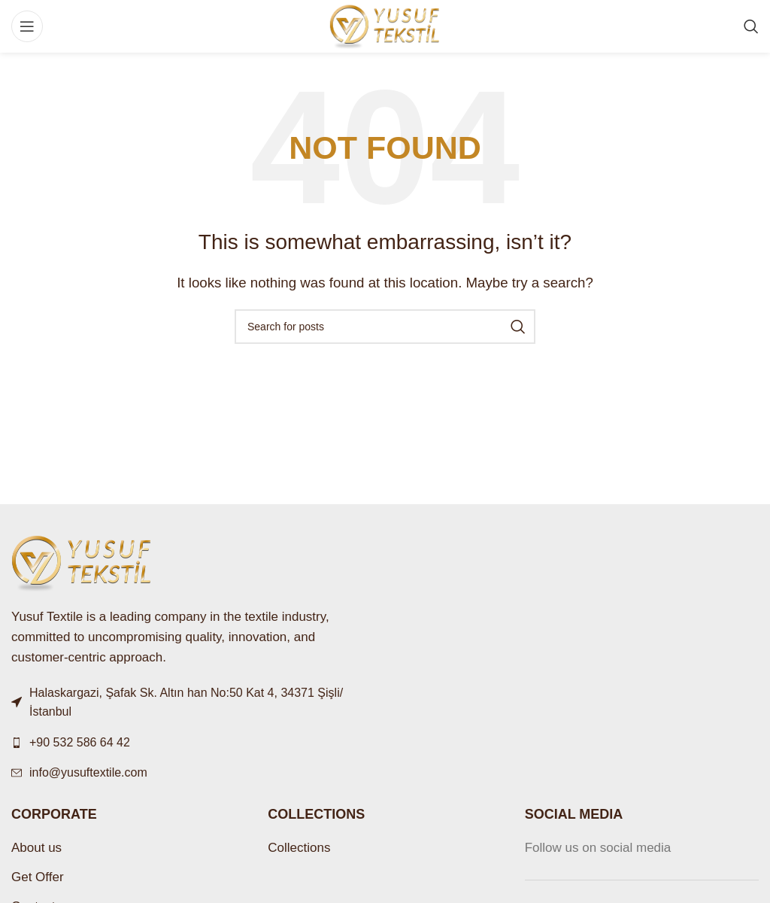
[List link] (192, 742)
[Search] (751, 26)
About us (36, 848)
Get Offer (37, 877)
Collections (299, 848)
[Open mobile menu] (27, 26)
